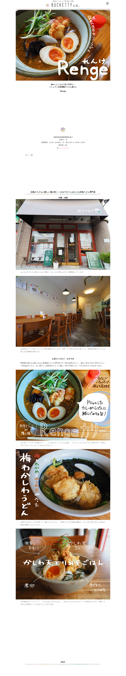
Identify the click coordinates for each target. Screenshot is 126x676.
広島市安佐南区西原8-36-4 (63, 137)
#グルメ (27, 155)
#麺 (31, 155)
